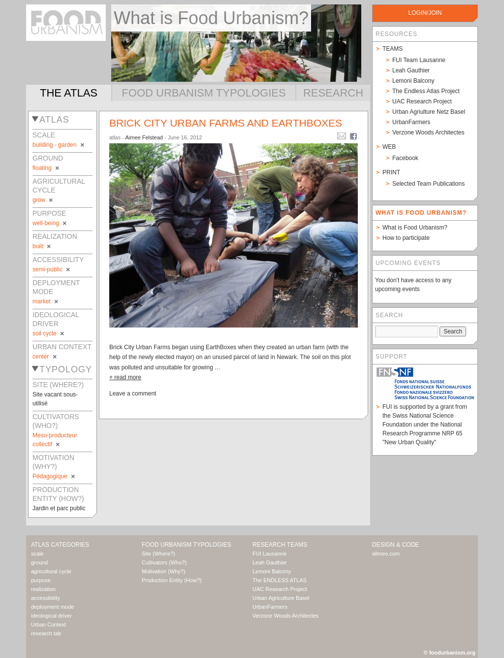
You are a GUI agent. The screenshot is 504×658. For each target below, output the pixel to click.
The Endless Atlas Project (426, 91)
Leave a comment (132, 393)
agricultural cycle (51, 571)
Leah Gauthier (411, 70)
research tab (46, 633)
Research (333, 93)
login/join (424, 12)
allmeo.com (386, 554)
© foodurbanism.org (449, 653)
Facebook (405, 158)
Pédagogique (54, 476)
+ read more (125, 377)
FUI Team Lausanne (418, 60)
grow (43, 200)
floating (46, 167)
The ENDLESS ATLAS (279, 580)
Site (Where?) (158, 554)
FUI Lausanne (269, 554)
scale (37, 554)
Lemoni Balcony (413, 80)
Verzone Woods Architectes (428, 132)
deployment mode (52, 607)
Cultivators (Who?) (164, 562)
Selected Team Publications (428, 183)
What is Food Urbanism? (414, 227)
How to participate (406, 237)
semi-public (51, 269)
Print (391, 172)
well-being (50, 223)
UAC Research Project (422, 101)
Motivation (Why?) (164, 571)
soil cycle (48, 333)
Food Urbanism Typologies (203, 93)
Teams (392, 48)
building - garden (59, 144)
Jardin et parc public (58, 508)
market (46, 301)
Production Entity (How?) (172, 580)
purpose (41, 580)
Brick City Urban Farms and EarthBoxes (225, 123)
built (42, 246)
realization (43, 589)
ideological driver (51, 616)
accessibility (45, 598)
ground (39, 562)
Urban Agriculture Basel (281, 598)
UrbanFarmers (411, 122)
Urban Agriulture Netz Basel (428, 111)
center (45, 356)
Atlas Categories (60, 544)
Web (389, 146)
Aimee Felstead (143, 137)
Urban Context (48, 624)
